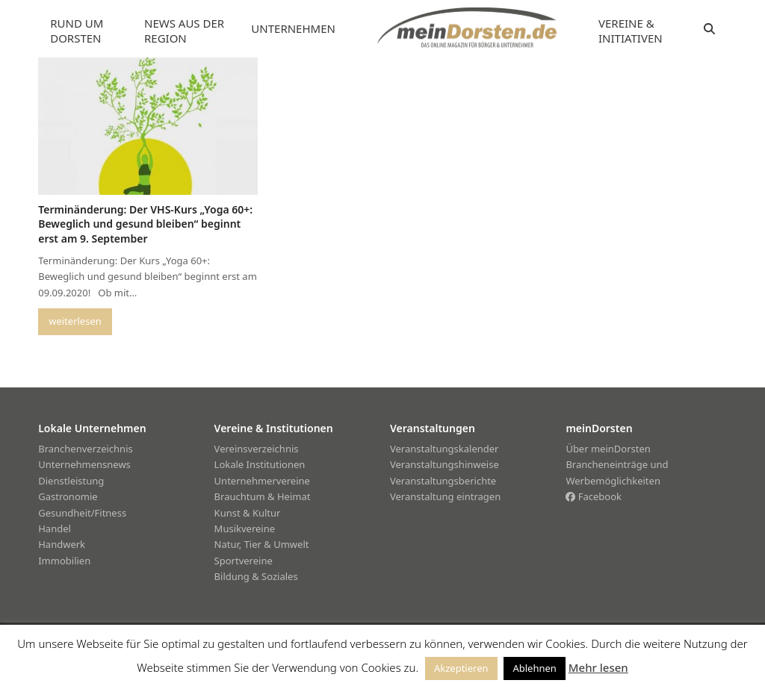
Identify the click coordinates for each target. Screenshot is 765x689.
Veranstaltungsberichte (443, 480)
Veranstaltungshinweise (444, 464)
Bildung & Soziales (256, 576)
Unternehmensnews (84, 464)
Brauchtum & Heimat (262, 496)
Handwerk (61, 544)
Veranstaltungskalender (444, 448)
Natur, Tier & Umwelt (261, 544)
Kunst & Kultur (247, 513)
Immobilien (64, 560)
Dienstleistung (71, 480)
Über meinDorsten (608, 448)
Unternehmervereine (262, 480)
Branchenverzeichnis (85, 448)
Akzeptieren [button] (461, 668)
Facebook (594, 496)
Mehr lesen (598, 667)
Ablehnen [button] (534, 668)
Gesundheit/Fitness (82, 513)
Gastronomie (67, 496)
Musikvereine (244, 528)
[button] (709, 29)
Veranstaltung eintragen (445, 496)
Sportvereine (243, 560)
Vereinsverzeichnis (256, 448)
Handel (54, 528)
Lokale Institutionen (260, 464)
